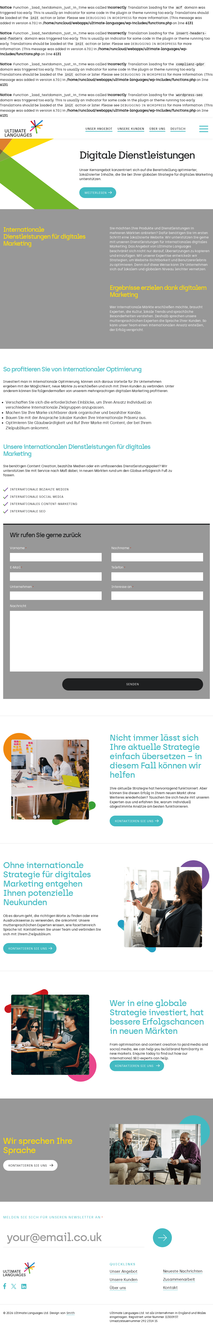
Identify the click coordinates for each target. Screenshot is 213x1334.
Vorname (20, 551)
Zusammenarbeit (179, 1277)
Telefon (115, 569)
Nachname (118, 551)
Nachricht (20, 606)
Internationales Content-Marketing (43, 504)
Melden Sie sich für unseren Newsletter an (53, 1215)
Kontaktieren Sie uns (133, 817)
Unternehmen (23, 587)
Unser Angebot (98, 128)
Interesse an (119, 587)
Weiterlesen (96, 193)
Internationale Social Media (36, 496)
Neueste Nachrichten (182, 1269)
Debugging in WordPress (109, 18)
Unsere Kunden (130, 128)
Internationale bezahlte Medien (39, 489)
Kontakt (170, 1286)
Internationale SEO (28, 511)
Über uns (157, 128)
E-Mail (18, 569)
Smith (70, 1311)
